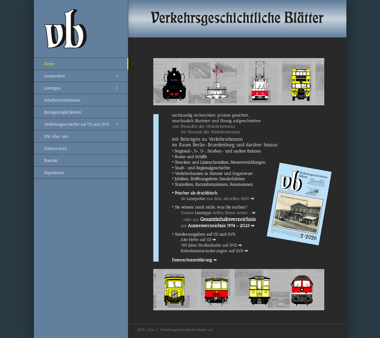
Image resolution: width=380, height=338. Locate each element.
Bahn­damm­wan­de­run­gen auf (214, 250)
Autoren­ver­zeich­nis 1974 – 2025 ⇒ (221, 225)
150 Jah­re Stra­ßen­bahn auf (211, 245)
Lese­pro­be (196, 198)
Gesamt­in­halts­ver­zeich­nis (228, 219)
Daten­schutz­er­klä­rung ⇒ (194, 259)
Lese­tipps (203, 212)
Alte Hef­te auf (198, 239)
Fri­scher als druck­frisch (194, 193)
